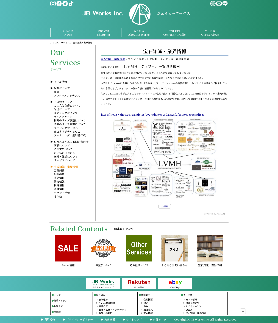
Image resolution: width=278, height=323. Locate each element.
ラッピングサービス (66, 128)
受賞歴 (57, 312)
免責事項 (109, 319)
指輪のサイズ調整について (70, 120)
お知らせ (58, 306)
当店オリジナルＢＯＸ (67, 131)
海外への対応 (105, 313)
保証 (56, 92)
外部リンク (159, 319)
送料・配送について (66, 156)
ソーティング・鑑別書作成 (70, 135)
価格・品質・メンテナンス (112, 309)
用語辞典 (59, 174)
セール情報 (60, 81)
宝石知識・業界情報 (82, 42)
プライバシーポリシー (79, 319)
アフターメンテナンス (67, 95)
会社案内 (145, 295)
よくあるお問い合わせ (174, 263)
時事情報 (59, 189)
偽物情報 (59, 181)
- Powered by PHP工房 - (214, 213)
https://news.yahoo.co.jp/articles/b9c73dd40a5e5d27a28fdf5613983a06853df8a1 (152, 114)
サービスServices (210, 32)
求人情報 (148, 313)
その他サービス (63, 102)
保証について (62, 88)
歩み (145, 306)
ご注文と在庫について (67, 105)
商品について (62, 145)
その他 (58, 196)
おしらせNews (68, 32)
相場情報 (59, 185)
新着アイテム (60, 300)
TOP (55, 42)
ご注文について (63, 149)
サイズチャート (63, 116)
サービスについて (64, 160)
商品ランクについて (66, 113)
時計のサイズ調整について (70, 124)
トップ (57, 295)
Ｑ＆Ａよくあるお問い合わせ (71, 141)
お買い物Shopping (103, 32)
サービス (65, 42)
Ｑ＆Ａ (189, 309)
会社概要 (148, 299)
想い (145, 303)
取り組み (139, 32)
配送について (62, 109)
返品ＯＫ (103, 306)
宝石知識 (59, 170)
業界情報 (59, 178)
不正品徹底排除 (107, 303)
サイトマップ (134, 319)
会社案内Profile (174, 32)
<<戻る (164, 206)
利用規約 (49, 319)
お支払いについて (64, 153)
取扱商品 (148, 309)
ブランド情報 (62, 192)
